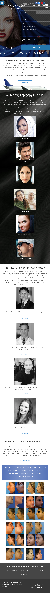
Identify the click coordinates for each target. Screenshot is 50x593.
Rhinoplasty (25, 161)
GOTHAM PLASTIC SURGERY (15, 8)
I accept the (34, 40)
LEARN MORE (25, 82)
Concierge (19, 584)
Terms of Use (33, 39)
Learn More (25, 318)
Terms (4, 588)
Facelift (25, 185)
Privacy (9, 588)
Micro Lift (25, 138)
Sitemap (4, 586)
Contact (4, 584)
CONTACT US (25, 575)
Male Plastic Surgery (25, 258)
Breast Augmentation (25, 234)
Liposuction (25, 211)
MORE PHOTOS (25, 460)
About (21, 582)
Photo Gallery (11, 584)
